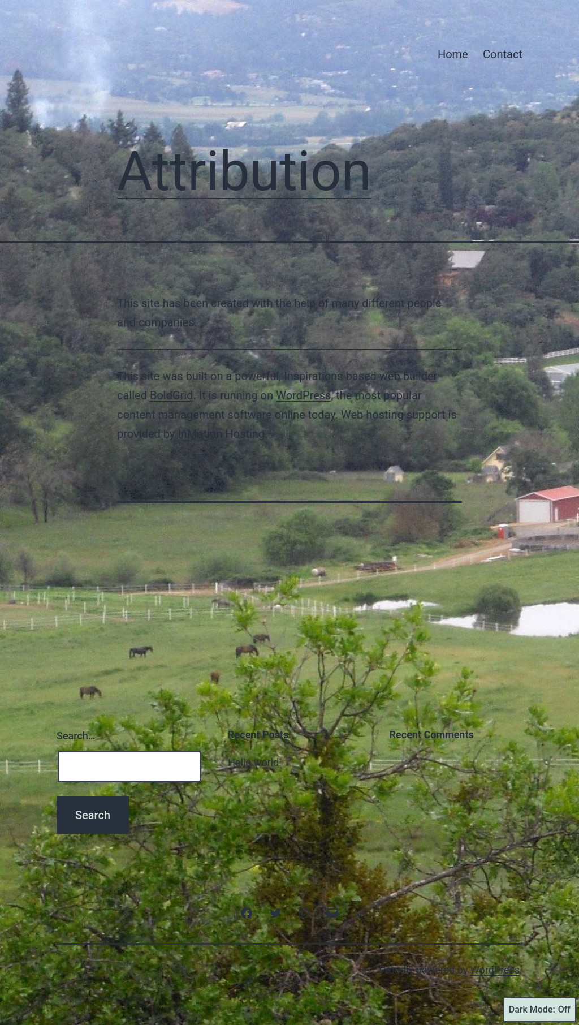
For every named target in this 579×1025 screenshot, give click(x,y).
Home (453, 54)
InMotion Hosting (221, 434)
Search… (76, 736)
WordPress (303, 395)
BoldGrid (171, 395)
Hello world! (255, 762)
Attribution (244, 171)
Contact (502, 54)
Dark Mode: (540, 1010)
